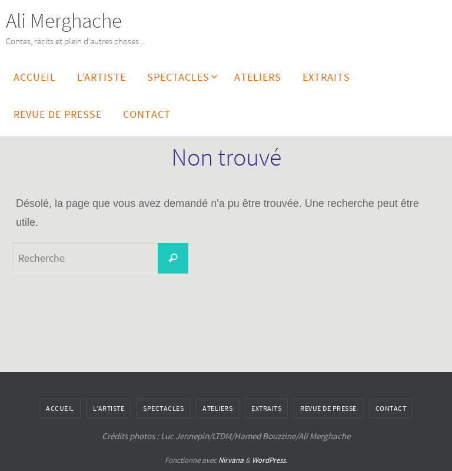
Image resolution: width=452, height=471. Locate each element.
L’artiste (109, 408)
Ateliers (217, 408)
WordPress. (269, 460)
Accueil (60, 408)
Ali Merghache (64, 21)
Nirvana (231, 460)
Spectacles (163, 408)
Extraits (266, 408)
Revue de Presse (328, 408)
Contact (391, 408)
